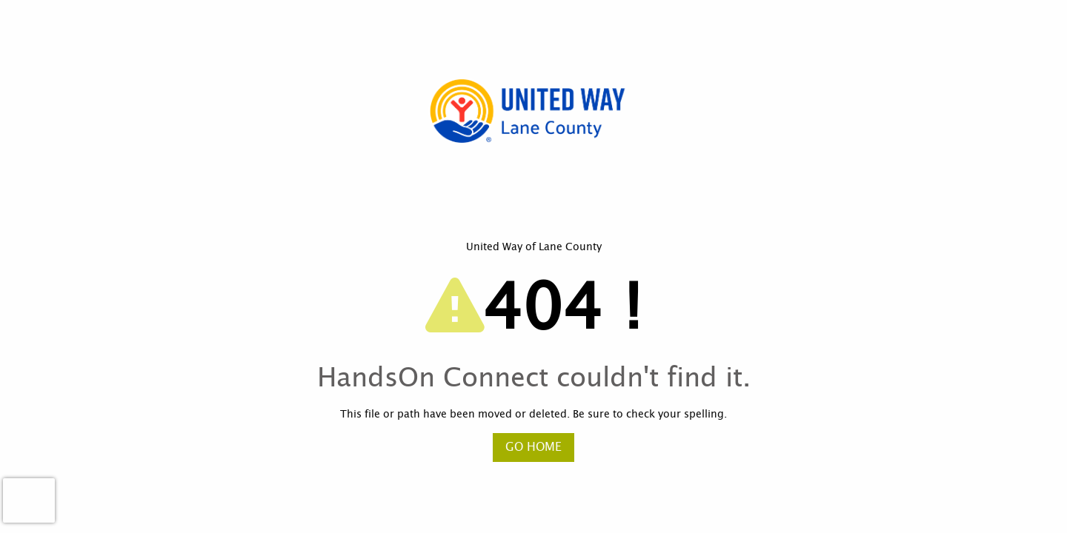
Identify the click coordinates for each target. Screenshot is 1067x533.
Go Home (533, 447)
